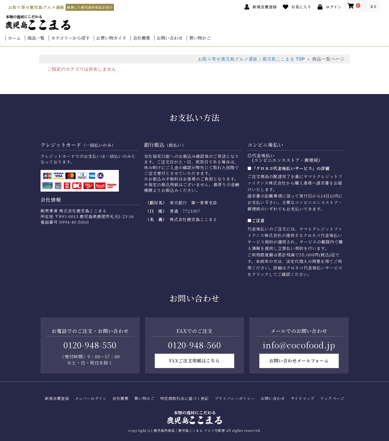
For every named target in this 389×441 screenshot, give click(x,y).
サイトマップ (302, 398)
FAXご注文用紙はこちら (194, 361)
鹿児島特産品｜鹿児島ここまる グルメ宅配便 (189, 430)
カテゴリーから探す (70, 38)
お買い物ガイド (111, 38)
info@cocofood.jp (299, 345)
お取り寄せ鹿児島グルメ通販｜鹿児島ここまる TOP (251, 59)
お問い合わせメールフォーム (299, 361)
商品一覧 (36, 38)
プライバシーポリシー (234, 398)
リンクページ (332, 398)
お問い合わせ (170, 38)
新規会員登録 (57, 398)
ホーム (14, 38)
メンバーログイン (91, 398)
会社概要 (141, 38)
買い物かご (200, 38)
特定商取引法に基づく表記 (184, 398)
